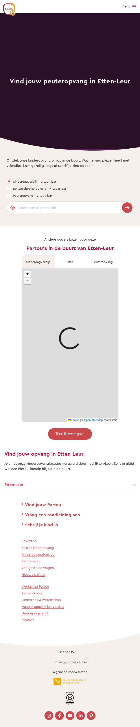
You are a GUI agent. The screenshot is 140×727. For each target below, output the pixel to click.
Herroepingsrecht (35, 613)
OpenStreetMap (93, 420)
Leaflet (73, 420)
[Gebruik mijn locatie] (12, 207)
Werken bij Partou (35, 586)
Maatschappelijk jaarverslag (43, 607)
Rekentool (29, 541)
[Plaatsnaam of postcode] (70, 208)
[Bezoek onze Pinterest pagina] (91, 715)
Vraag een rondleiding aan (52, 514)
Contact (28, 620)
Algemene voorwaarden (70, 672)
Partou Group (32, 593)
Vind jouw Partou (43, 504)
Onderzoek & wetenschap (41, 600)
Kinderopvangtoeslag (38, 554)
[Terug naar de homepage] (7, 7)
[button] (27, 274)
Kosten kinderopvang (38, 548)
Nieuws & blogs (33, 574)
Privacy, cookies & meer (72, 662)
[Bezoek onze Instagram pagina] (48, 715)
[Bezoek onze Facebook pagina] (59, 715)
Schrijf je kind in (41, 524)
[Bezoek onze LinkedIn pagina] (80, 715)
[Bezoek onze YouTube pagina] (70, 715)
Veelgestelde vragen (38, 568)
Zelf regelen (31, 561)
